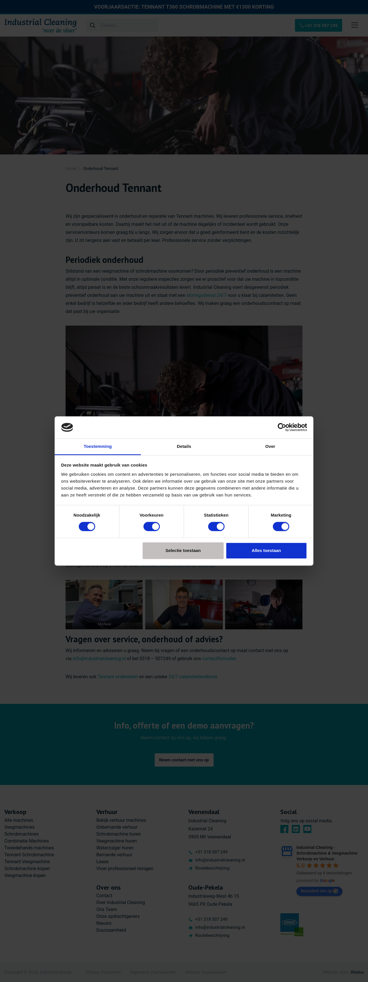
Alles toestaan (266, 550)
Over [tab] (270, 446)
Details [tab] (184, 446)
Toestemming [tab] (98, 446)
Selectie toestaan (183, 550)
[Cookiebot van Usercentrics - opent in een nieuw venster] (282, 427)
